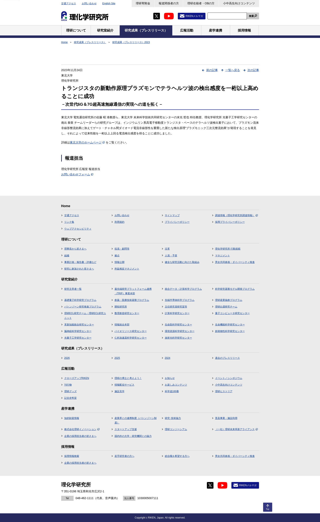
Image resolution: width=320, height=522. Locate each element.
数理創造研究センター (127, 313)
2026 (67, 358)
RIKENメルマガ (194, 16)
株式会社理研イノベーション (82, 429)
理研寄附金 (143, 3)
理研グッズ (70, 391)
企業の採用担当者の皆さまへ (80, 436)
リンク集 (69, 222)
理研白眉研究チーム (226, 306)
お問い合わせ (89, 3)
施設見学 (119, 391)
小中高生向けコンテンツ (239, 3)
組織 (66, 255)
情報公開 (119, 262)
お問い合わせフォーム (77, 174)
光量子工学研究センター (77, 337)
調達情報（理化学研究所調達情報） (236, 215)
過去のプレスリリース (227, 358)
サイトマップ (172, 215)
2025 (117, 358)
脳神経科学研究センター (77, 331)
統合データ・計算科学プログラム (183, 288)
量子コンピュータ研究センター (232, 313)
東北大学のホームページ (87, 142)
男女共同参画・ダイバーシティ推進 (235, 262)
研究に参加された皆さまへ (79, 268)
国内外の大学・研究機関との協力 (133, 436)
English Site (108, 3)
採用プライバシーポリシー (230, 222)
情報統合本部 (122, 324)
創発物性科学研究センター (230, 331)
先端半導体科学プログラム (180, 300)
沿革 (167, 248)
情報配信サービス (124, 384)
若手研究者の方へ (124, 456)
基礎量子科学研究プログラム (80, 300)
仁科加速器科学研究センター (131, 337)
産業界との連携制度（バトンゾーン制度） (136, 420)
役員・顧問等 (122, 248)
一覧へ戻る (232, 70)
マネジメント (222, 255)
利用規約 (119, 222)
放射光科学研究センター (178, 337)
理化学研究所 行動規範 (227, 248)
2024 (167, 358)
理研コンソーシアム (176, 429)
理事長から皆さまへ (75, 248)
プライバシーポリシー (177, 222)
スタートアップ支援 (126, 429)
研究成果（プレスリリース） (90, 42)
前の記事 (212, 70)
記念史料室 (70, 397)
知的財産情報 (71, 418)
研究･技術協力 (173, 418)
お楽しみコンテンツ (176, 384)
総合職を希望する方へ (177, 456)
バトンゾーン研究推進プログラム (82, 306)
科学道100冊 (172, 391)
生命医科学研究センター (178, 324)
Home (64, 42)
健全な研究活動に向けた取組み (182, 262)
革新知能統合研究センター (79, 324)
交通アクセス (68, 3)
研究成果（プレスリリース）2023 (131, 42)
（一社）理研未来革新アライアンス (236, 429)
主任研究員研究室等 (176, 306)
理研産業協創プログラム (228, 300)
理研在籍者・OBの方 (201, 3)
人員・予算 (171, 255)
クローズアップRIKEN (76, 378)
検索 (251, 16)
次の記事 (253, 70)
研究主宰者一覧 (73, 288)
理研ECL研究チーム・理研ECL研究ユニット (85, 315)
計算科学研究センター (177, 313)
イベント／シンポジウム (228, 378)
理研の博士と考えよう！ (128, 378)
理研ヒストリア (223, 391)
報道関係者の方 (169, 3)
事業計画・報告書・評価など (80, 262)
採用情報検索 (71, 456)
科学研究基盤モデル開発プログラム (235, 288)
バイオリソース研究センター (131, 331)
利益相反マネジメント (127, 268)
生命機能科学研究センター (230, 324)
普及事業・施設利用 (226, 418)
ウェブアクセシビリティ (77, 228)
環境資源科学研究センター (180, 331)
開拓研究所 (121, 306)
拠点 (117, 255)
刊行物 (68, 384)
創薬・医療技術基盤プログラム (132, 300)
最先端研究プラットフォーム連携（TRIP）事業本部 (133, 291)
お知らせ (170, 378)
